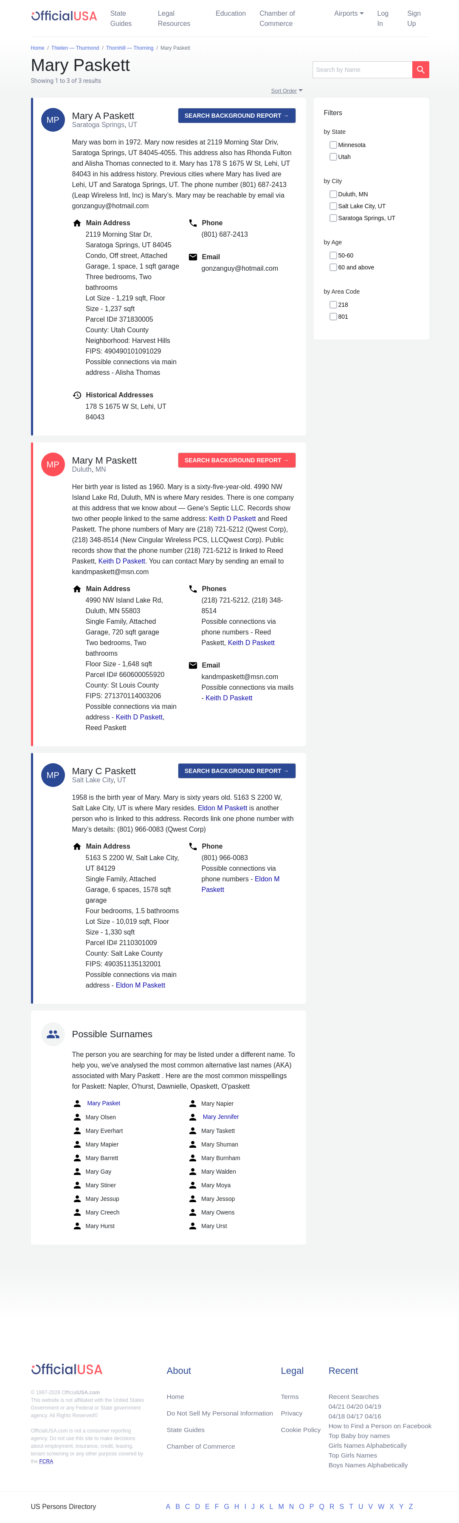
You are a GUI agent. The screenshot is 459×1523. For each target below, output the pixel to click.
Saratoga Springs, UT (367, 218)
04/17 (352, 1413)
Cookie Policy (300, 1427)
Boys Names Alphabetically (366, 1464)
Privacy (291, 1410)
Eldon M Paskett (223, 808)
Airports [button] (346, 13)
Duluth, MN (353, 194)
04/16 (371, 1413)
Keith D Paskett (232, 518)
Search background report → (237, 115)
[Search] (362, 69)
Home (175, 1393)
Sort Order (284, 91)
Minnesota (352, 145)
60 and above (356, 267)
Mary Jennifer (213, 1117)
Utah (344, 157)
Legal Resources (174, 18)
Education (231, 13)
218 (343, 305)
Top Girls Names (350, 1454)
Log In (383, 18)
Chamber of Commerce (277, 18)
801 (343, 316)
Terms (289, 1393)
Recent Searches (351, 1393)
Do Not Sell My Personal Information (221, 1410)
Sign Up (414, 18)
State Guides (121, 18)
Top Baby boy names (357, 1434)
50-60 (346, 255)
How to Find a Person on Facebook (378, 1423)
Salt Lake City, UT (362, 206)
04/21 (333, 1403)
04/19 (371, 1403)
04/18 (333, 1413)
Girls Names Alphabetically (365, 1444)
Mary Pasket (96, 1103)
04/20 (352, 1403)
